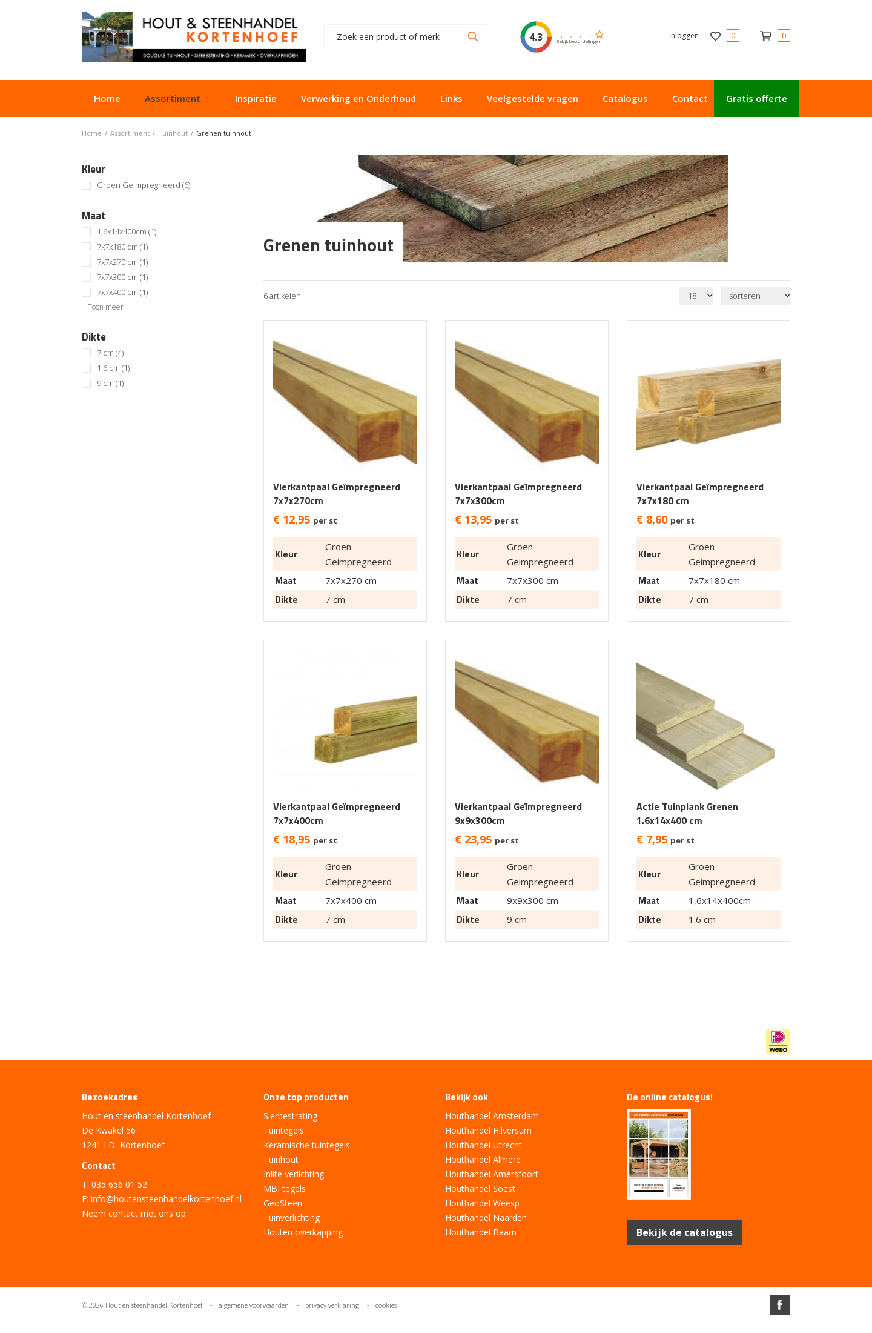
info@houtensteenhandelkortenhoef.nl (166, 1199)
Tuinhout (281, 1159)
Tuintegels (283, 1130)
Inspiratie (256, 98)
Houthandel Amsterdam (492, 1116)
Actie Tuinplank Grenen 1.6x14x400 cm (687, 814)
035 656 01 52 (119, 1184)
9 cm (110, 383)
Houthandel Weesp (482, 1203)
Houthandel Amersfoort (491, 1174)
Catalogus (625, 98)
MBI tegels (284, 1188)
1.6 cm (113, 368)
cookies (386, 1304)
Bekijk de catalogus (684, 1232)
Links (451, 98)
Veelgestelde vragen (532, 98)
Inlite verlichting (293, 1174)
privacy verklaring (332, 1304)
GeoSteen (282, 1203)
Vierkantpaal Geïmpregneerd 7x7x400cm (336, 814)
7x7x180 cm (122, 246)
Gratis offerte (756, 98)
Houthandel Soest (480, 1188)
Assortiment (172, 98)
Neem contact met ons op (134, 1213)
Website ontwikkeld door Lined (436, 1327)
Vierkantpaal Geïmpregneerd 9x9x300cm (518, 814)
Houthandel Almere (483, 1159)
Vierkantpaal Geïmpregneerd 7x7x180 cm (700, 494)
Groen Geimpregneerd (143, 185)
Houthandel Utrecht (483, 1145)
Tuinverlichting (291, 1217)
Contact (690, 98)
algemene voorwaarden (254, 1304)
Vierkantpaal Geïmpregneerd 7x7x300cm (518, 494)
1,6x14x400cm (126, 231)
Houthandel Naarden (486, 1217)
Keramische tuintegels (306, 1145)
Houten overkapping (303, 1232)
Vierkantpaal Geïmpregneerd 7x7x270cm (336, 494)
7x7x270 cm (122, 262)
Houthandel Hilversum (488, 1130)
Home (107, 98)
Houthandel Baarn (481, 1232)
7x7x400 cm (122, 292)
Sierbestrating (290, 1116)
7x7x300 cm (122, 277)
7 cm (110, 352)
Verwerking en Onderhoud (358, 98)
